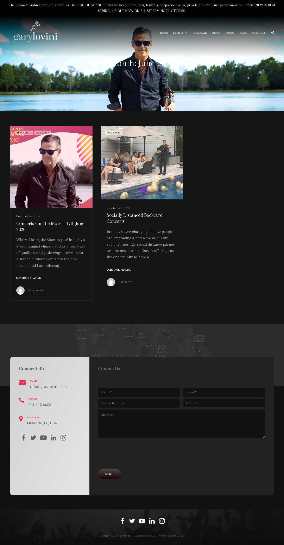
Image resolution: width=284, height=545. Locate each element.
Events (178, 32)
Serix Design (177, 535)
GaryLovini (35, 290)
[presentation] (129, 455)
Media (216, 32)
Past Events (42, 132)
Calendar (200, 32)
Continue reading (28, 278)
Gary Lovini (124, 535)
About (230, 32)
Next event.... (23, 132)
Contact (258, 32)
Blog (243, 32)
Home (164, 32)
